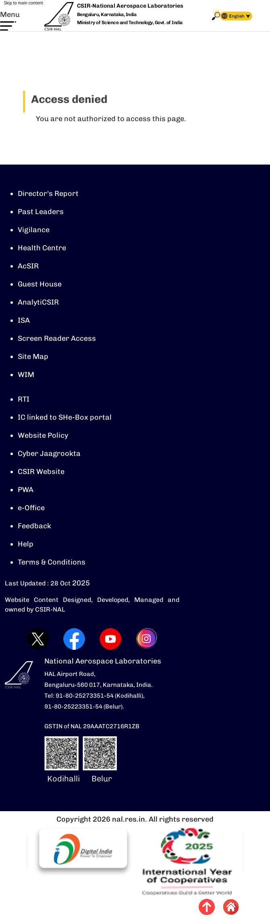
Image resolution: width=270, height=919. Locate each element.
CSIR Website (41, 471)
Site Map (33, 356)
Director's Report (48, 193)
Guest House (40, 284)
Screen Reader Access (57, 338)
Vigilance (34, 229)
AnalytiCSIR (38, 302)
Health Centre (42, 247)
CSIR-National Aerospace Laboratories (130, 5)
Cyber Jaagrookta (49, 453)
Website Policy (43, 435)
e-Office (31, 507)
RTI (23, 399)
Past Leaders (41, 211)
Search (216, 15)
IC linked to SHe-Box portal (65, 417)
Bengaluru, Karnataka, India (107, 14)
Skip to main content (23, 3)
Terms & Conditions (51, 562)
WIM (26, 374)
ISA (24, 320)
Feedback (34, 525)
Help (25, 544)
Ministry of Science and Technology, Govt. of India (130, 22)
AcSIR (28, 266)
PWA (25, 489)
